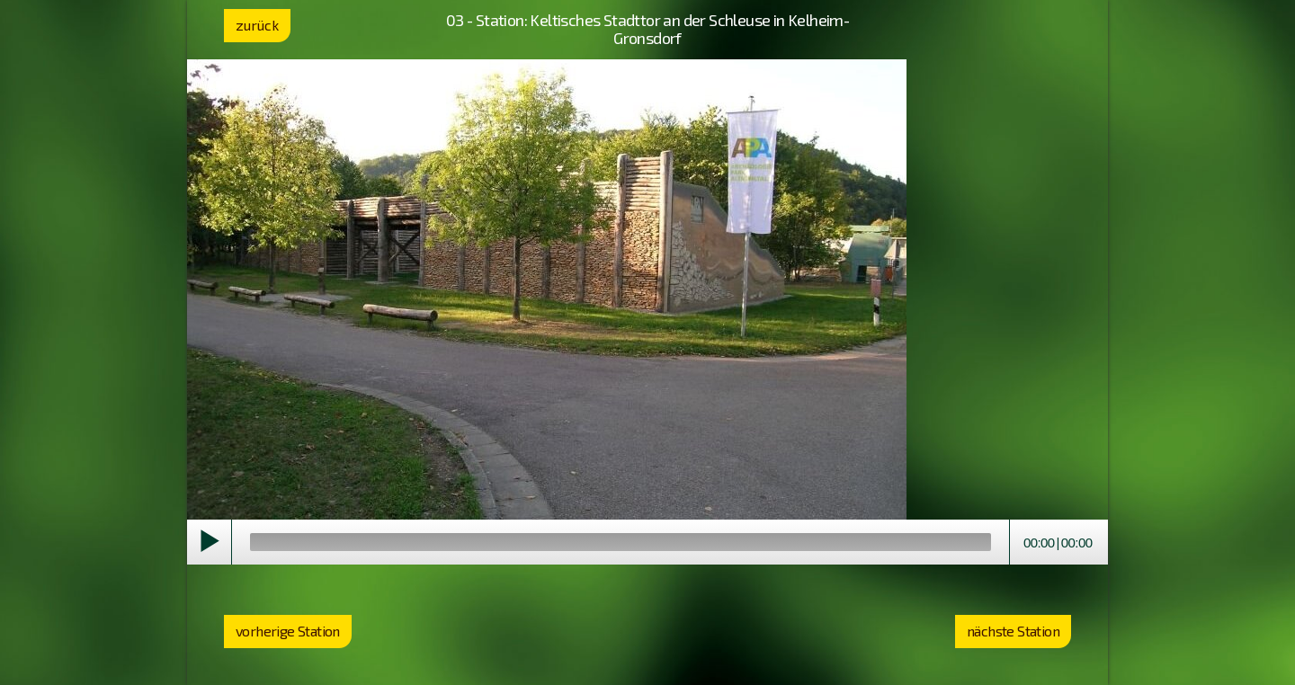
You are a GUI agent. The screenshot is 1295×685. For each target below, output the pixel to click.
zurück (257, 24)
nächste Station (1013, 630)
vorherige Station (288, 630)
